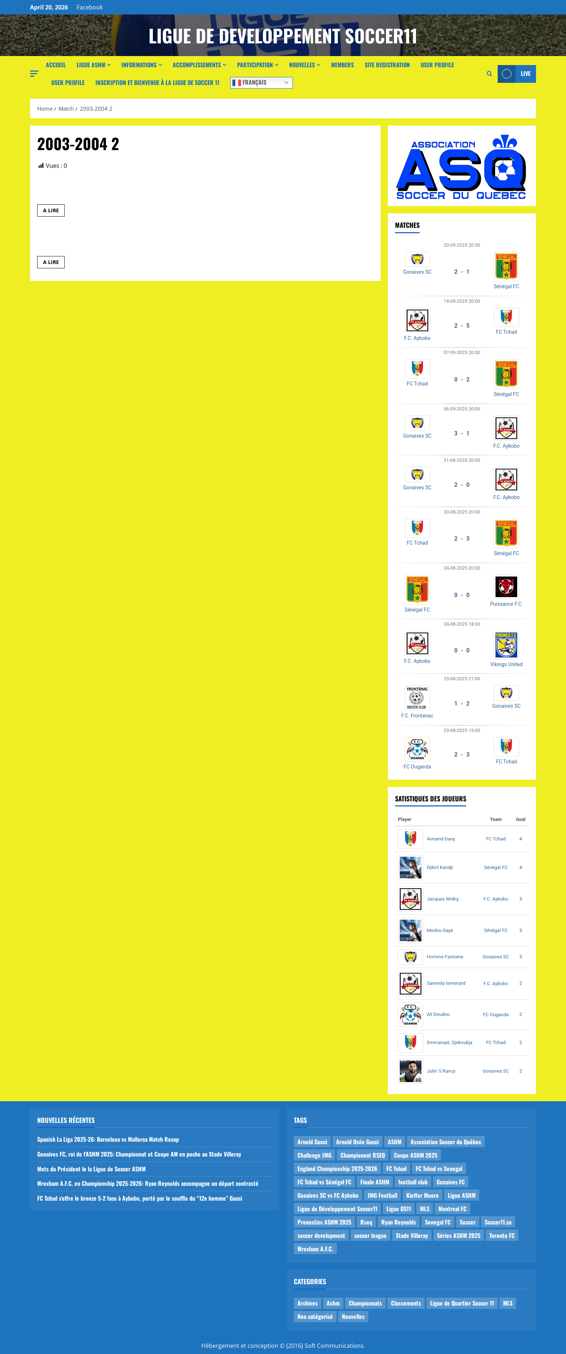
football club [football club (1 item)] (413, 1182)
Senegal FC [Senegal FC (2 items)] (438, 1222)
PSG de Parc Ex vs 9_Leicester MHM (99, 242)
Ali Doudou (438, 1014)
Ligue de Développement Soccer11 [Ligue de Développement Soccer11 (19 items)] (337, 1208)
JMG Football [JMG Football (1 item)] (382, 1195)
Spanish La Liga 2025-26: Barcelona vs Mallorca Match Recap (108, 1139)
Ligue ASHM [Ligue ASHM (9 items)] (462, 1195)
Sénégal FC (506, 286)
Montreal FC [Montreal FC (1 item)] (452, 1208)
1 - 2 (462, 703)
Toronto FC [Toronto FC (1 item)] (502, 1235)
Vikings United (506, 664)
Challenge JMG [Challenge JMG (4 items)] (314, 1155)
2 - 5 (462, 325)
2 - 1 (462, 271)
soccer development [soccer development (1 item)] (321, 1235)
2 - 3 (462, 538)
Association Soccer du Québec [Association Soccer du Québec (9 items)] (446, 1141)
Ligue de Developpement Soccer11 (283, 35)
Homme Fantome (445, 956)
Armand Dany (441, 839)
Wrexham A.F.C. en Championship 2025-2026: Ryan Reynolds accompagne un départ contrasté (147, 1183)
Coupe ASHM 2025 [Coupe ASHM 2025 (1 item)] (415, 1155)
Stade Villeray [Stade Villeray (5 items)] (412, 1235)
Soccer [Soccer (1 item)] (468, 1222)
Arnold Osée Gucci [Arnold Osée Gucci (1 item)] (357, 1141)
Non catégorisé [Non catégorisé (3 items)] (315, 1316)
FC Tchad (506, 332)
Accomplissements (197, 64)
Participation (255, 64)
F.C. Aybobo (417, 338)
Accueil (56, 64)
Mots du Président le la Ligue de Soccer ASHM (91, 1168)
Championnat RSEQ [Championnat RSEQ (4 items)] (362, 1155)
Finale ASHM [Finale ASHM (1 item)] (374, 1182)
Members (342, 64)
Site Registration (387, 64)
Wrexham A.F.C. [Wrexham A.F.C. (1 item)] (315, 1248)
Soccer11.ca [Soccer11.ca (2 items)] (498, 1222)
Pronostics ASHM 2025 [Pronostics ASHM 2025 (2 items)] (324, 1222)
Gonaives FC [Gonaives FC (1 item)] (451, 1182)
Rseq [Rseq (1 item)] (366, 1222)
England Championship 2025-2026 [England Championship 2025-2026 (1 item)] (337, 1168)
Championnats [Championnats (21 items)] (365, 1303)
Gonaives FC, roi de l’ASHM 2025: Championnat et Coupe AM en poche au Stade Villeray (139, 1154)
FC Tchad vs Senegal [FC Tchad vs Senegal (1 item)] (439, 1168)
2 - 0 (462, 484)
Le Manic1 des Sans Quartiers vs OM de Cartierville (125, 190)
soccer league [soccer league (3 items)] (370, 1235)
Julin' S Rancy (441, 1071)
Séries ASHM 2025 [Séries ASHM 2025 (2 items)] (458, 1235)
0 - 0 (462, 595)
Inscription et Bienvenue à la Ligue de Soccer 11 (157, 82)
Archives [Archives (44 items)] (307, 1303)
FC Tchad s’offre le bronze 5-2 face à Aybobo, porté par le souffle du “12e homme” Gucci (139, 1198)
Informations (138, 64)
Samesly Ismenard (446, 983)
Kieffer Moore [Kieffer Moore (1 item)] (422, 1195)
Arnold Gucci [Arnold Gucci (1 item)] (312, 1141)
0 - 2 (462, 379)
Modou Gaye (440, 930)
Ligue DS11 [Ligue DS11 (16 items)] (398, 1208)
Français (249, 82)
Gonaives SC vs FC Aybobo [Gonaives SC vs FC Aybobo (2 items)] (328, 1195)
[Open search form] (489, 74)
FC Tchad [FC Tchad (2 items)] (396, 1168)
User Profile (437, 64)
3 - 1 (462, 433)
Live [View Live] (514, 74)
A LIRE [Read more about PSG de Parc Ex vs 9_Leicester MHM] (54, 263)
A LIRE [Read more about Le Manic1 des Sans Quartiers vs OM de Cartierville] (54, 211)
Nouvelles (302, 64)
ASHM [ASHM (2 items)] (395, 1141)
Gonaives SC (417, 272)
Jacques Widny (443, 899)
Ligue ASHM (91, 64)
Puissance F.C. (506, 604)
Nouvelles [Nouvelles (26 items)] (353, 1316)
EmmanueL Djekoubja (449, 1042)
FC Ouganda (417, 767)
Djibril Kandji (440, 867)
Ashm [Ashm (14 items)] (333, 1303)
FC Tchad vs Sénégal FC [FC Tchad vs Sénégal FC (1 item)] (324, 1182)
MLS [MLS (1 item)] (424, 1208)
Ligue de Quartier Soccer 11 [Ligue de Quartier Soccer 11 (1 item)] (462, 1303)
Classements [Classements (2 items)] (406, 1303)
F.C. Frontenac (417, 716)
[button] (34, 74)
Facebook (90, 7)
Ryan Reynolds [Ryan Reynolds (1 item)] (398, 1222)
